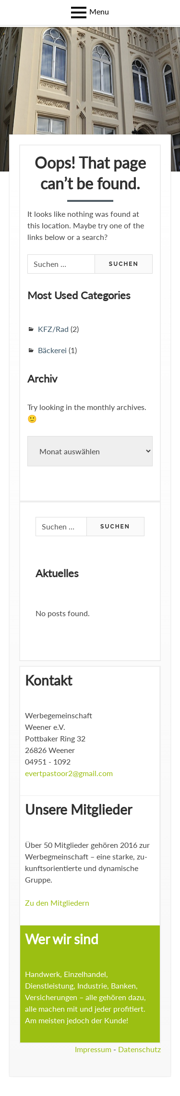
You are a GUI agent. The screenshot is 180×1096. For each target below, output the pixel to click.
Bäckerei (52, 350)
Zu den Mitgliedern (57, 902)
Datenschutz (139, 1049)
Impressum (93, 1049)
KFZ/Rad (53, 328)
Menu (99, 11)
